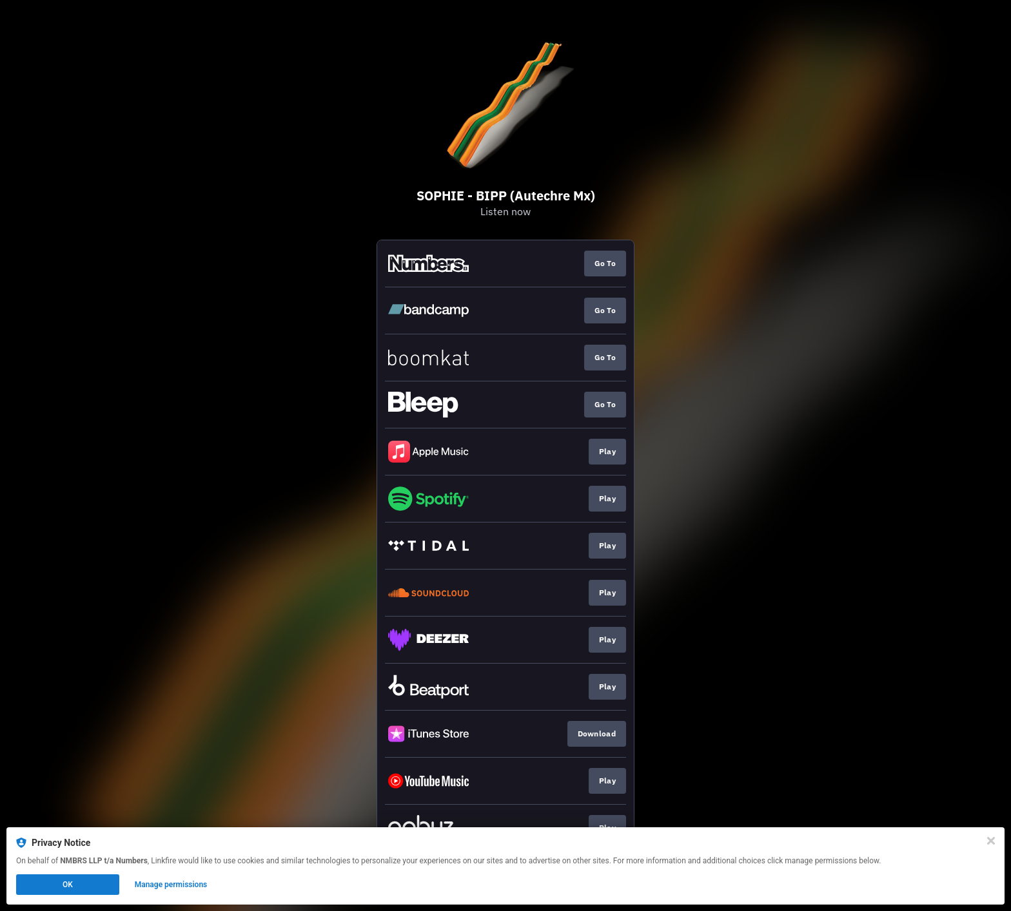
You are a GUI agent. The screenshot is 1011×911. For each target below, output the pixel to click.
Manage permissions (171, 884)
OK (68, 884)
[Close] (991, 840)
